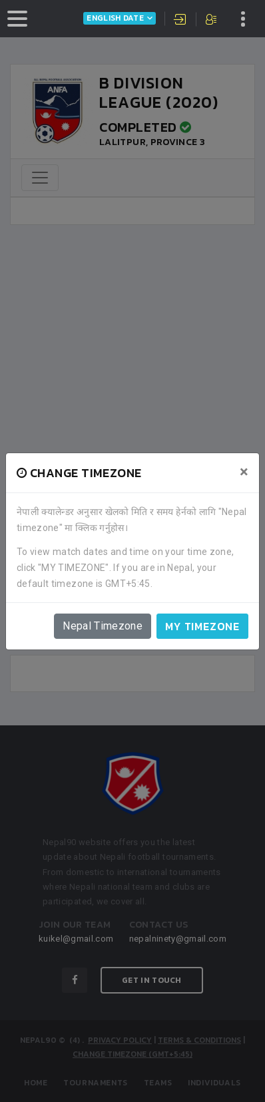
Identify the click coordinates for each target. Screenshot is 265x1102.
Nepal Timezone (102, 626)
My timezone (202, 626)
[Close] (244, 471)
